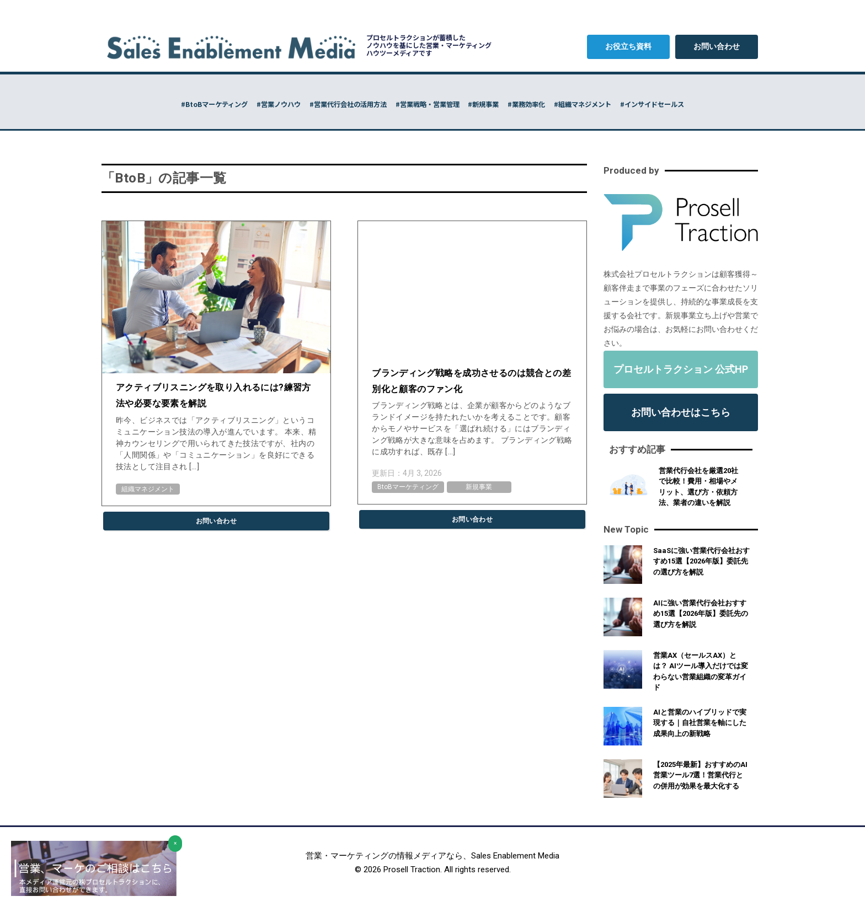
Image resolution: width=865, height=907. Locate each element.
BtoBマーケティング (408, 487)
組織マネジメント (147, 489)
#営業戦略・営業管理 (418, 103)
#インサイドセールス (749, 103)
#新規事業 (501, 103)
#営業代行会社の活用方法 (309, 103)
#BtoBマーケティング (118, 103)
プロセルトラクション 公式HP (680, 369)
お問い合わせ (716, 46)
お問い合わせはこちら (680, 412)
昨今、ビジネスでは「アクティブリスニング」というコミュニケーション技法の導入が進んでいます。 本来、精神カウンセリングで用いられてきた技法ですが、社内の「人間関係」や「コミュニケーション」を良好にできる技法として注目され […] (216, 443)
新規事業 (479, 487)
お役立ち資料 (628, 46)
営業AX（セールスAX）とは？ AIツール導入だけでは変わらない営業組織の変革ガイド (700, 671)
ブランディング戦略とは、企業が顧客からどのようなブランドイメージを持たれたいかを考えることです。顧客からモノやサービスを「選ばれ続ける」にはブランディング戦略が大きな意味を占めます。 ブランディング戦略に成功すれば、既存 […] (472, 428)
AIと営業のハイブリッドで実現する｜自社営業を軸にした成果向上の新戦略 (699, 723)
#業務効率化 (568, 103)
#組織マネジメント (651, 103)
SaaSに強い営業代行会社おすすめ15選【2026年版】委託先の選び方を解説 (701, 561)
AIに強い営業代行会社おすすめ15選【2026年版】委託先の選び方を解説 (700, 614)
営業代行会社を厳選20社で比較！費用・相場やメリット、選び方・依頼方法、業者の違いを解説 (698, 486)
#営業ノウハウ (210, 103)
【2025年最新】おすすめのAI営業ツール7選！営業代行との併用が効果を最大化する (700, 775)
